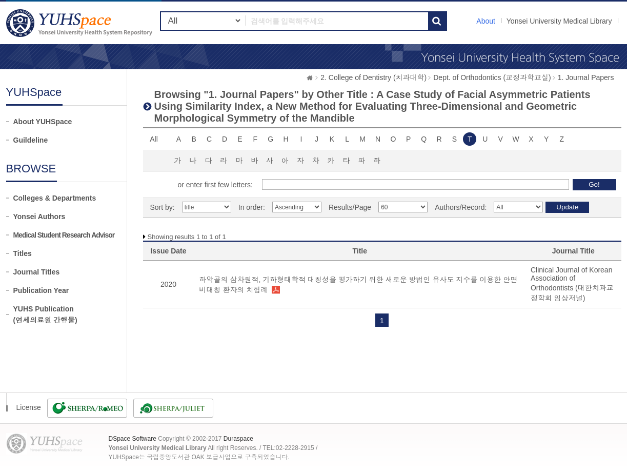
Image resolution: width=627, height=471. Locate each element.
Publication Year (41, 290)
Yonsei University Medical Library (559, 21)
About (485, 21)
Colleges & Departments (54, 198)
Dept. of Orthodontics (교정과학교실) (492, 77)
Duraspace (238, 438)
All (154, 139)
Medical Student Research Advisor (64, 235)
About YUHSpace (42, 121)
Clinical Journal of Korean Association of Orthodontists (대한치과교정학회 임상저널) (572, 284)
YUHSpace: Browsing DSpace (80, 22)
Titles (22, 253)
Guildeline (30, 140)
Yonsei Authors (39, 216)
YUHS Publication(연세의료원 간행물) (45, 314)
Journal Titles (36, 272)
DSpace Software (132, 438)
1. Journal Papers (586, 77)
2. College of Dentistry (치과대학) (373, 77)
